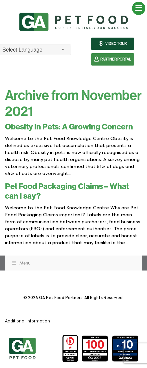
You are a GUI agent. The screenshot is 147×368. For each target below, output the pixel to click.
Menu (21, 263)
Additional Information (27, 320)
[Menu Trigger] (138, 8)
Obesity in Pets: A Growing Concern (69, 126)
